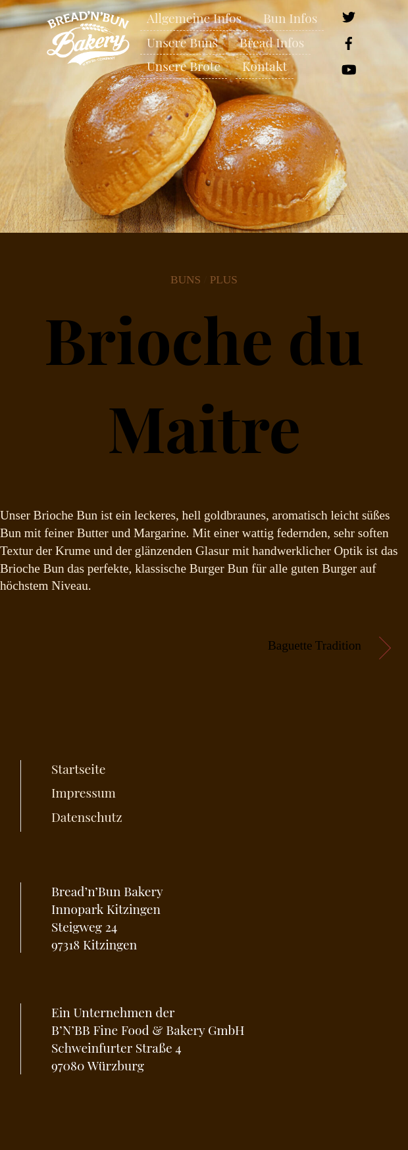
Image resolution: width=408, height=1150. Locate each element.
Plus (224, 280)
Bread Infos (272, 42)
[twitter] (349, 15)
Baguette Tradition (314, 645)
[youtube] (349, 67)
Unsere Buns (182, 42)
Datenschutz (86, 816)
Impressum (83, 792)
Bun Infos (290, 17)
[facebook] (349, 41)
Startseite (78, 768)
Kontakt (264, 65)
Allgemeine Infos (194, 17)
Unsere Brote (183, 65)
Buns (185, 280)
